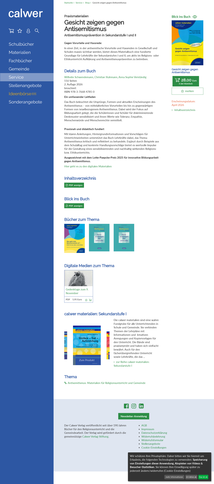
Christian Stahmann (106, 77)
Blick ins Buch (184, 17)
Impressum (147, 429)
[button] (86, 299)
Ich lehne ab (191, 477)
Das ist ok (203, 477)
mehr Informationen (174, 477)
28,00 (186, 81)
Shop (87, 2)
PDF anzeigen (74, 185)
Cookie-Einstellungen (153, 447)
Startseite (68, 2)
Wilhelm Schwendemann (78, 77)
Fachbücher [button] (20, 60)
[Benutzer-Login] (28, 31)
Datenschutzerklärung (154, 432)
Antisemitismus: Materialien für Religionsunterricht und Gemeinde (104, 382)
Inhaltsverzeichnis (184, 109)
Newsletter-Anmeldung (134, 416)
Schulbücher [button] (21, 44)
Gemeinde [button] (19, 68)
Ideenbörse (22, 93)
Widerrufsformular (152, 440)
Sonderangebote (25, 101)
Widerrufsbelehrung (153, 436)
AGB (144, 425)
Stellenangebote (25, 85)
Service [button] (16, 77)
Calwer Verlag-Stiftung (95, 436)
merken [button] (189, 91)
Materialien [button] (20, 52)
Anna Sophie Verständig (132, 77)
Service (79, 2)
